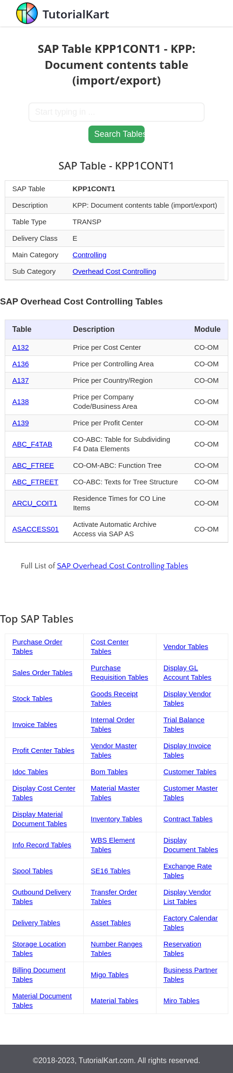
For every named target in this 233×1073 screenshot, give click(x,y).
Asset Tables (111, 923)
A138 (20, 401)
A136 (20, 364)
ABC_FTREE (33, 465)
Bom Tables (109, 772)
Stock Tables (32, 698)
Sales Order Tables (42, 672)
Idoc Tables (30, 772)
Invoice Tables (34, 724)
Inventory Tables (116, 819)
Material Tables (114, 1001)
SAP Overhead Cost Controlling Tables (122, 566)
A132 (20, 347)
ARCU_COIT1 (34, 503)
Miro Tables (181, 1001)
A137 (20, 380)
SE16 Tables (110, 871)
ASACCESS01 (35, 529)
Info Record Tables (41, 845)
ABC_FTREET (35, 482)
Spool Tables (32, 871)
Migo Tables (110, 975)
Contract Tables (188, 819)
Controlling (90, 255)
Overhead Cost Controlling (114, 271)
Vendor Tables (186, 646)
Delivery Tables (36, 923)
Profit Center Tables (43, 750)
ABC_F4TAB (32, 444)
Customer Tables (190, 772)
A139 (20, 423)
